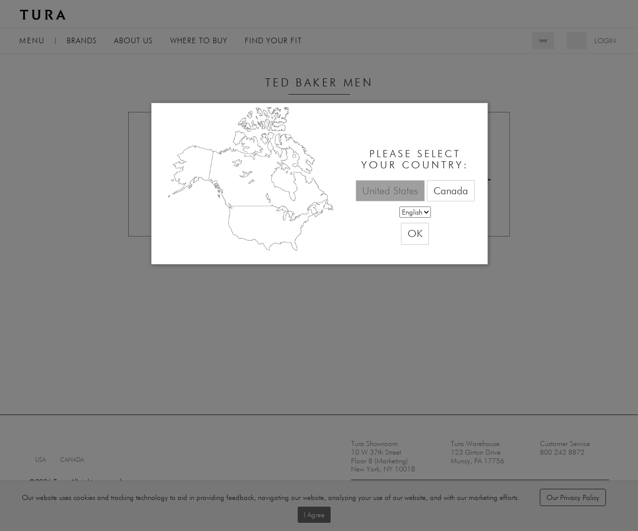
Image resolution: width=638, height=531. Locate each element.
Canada (450, 190)
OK (415, 233)
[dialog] (319, 183)
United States (390, 190)
